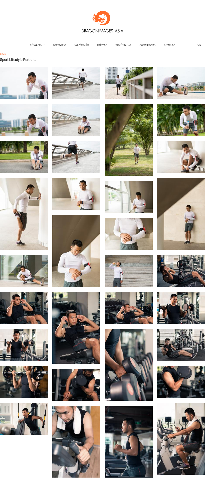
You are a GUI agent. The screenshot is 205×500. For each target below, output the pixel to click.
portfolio (59, 45)
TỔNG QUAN (37, 45)
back (3, 54)
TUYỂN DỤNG (123, 45)
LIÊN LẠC (169, 45)
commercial (148, 45)
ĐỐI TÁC (102, 45)
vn (201, 45)
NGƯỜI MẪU (82, 45)
